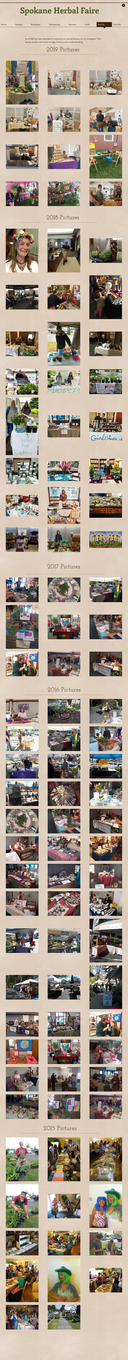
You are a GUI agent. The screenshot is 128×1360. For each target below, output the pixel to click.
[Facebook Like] (110, 17)
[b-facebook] (123, 5)
